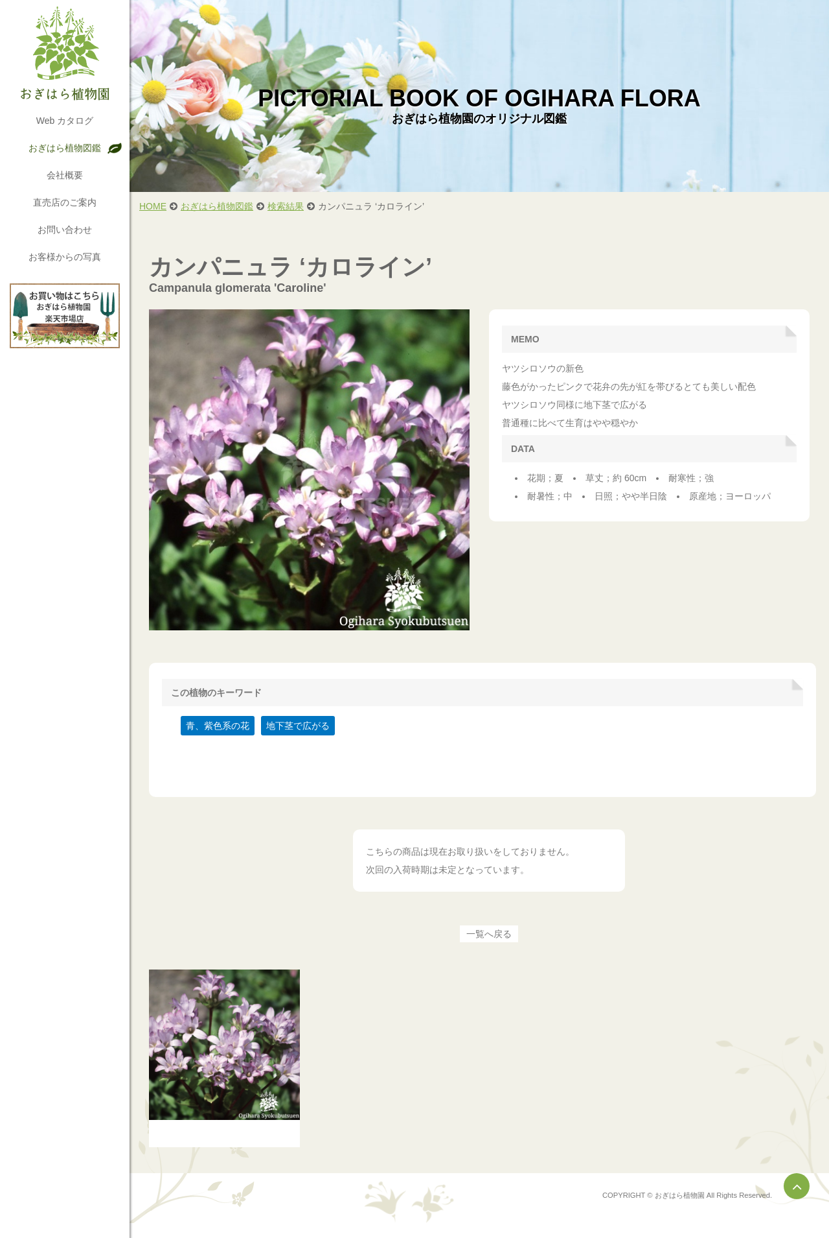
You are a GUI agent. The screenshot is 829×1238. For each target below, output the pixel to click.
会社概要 (65, 175)
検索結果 (285, 206)
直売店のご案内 (65, 202)
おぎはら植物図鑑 (64, 148)
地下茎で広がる (298, 725)
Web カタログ (64, 120)
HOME (152, 206)
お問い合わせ (65, 229)
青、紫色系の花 (217, 725)
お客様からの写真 (64, 257)
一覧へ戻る (489, 934)
